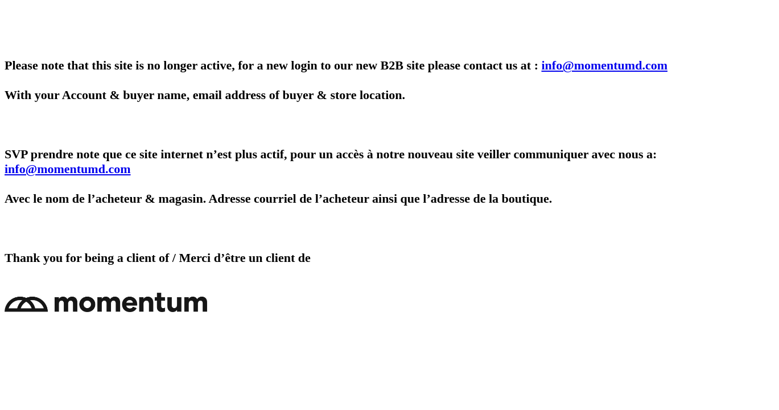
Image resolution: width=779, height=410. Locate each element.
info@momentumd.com (605, 65)
